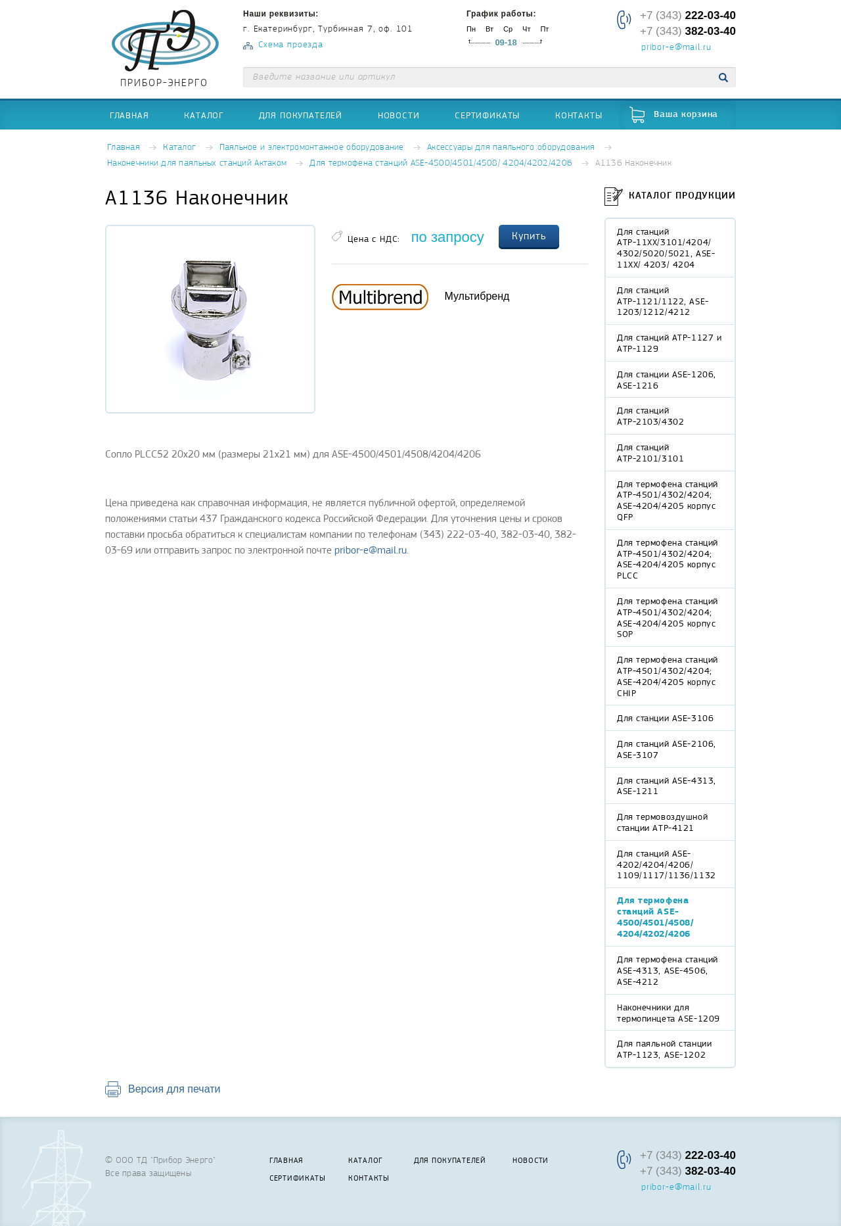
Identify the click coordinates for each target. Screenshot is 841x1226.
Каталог (203, 115)
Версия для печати (174, 1089)
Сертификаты (487, 115)
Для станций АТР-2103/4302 (650, 416)
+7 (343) (688, 15)
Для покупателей (301, 115)
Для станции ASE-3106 (665, 718)
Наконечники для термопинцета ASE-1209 (668, 1013)
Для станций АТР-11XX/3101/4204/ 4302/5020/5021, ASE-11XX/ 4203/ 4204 (666, 248)
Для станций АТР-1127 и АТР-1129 (669, 343)
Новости (399, 115)
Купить (529, 236)
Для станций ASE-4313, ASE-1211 (666, 786)
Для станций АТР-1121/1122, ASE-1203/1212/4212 (663, 301)
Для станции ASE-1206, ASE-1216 (666, 379)
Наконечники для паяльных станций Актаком (196, 163)
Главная (129, 115)
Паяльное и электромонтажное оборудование (311, 148)
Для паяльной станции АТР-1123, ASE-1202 (664, 1049)
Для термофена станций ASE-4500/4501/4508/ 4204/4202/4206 (440, 163)
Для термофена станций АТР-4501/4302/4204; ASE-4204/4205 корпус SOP (667, 617)
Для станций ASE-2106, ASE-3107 (666, 749)
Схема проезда (290, 45)
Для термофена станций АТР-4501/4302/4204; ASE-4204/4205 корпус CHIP (667, 675)
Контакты (578, 115)
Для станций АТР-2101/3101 (650, 452)
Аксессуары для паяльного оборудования (511, 148)
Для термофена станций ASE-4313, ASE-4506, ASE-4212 (667, 970)
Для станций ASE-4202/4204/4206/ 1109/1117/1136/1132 (666, 864)
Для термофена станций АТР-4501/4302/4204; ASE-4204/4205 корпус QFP (667, 500)
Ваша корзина (686, 115)
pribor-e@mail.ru (676, 48)
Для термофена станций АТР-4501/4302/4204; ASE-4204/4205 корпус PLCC (667, 558)
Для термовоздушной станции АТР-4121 (662, 822)
